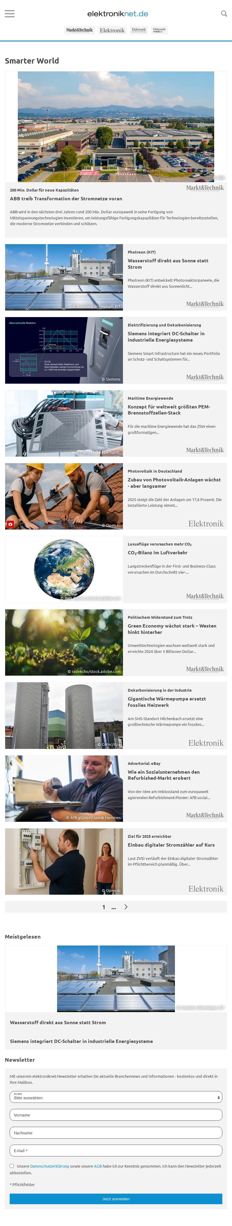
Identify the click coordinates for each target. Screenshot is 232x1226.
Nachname (23, 1132)
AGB (98, 1166)
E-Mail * (20, 1150)
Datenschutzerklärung (49, 1166)
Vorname (22, 1114)
